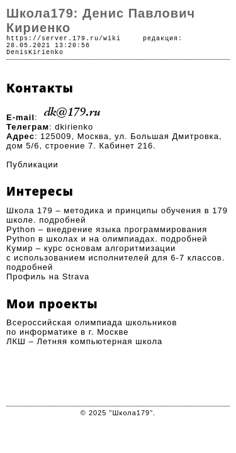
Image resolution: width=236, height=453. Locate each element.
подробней (62, 220)
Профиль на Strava (47, 276)
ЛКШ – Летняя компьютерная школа (84, 341)
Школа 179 (29, 210)
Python (20, 229)
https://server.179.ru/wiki (63, 38)
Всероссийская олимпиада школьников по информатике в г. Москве (91, 327)
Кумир (19, 248)
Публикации (32, 164)
